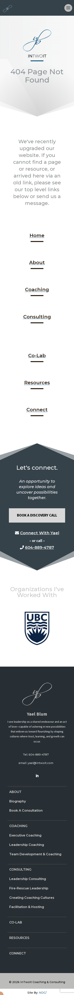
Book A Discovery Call (37, 515)
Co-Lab (37, 355)
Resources (37, 382)
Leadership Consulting (27, 879)
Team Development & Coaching (35, 854)
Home (37, 235)
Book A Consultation (26, 810)
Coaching (37, 289)
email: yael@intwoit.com (36, 763)
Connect (37, 409)
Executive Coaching (25, 835)
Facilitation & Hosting (26, 907)
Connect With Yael (39, 533)
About (37, 262)
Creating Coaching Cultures (31, 898)
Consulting (37, 317)
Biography (17, 801)
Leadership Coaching (26, 845)
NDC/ (43, 992)
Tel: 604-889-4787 (36, 754)
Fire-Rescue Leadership (28, 888)
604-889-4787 (39, 547)
